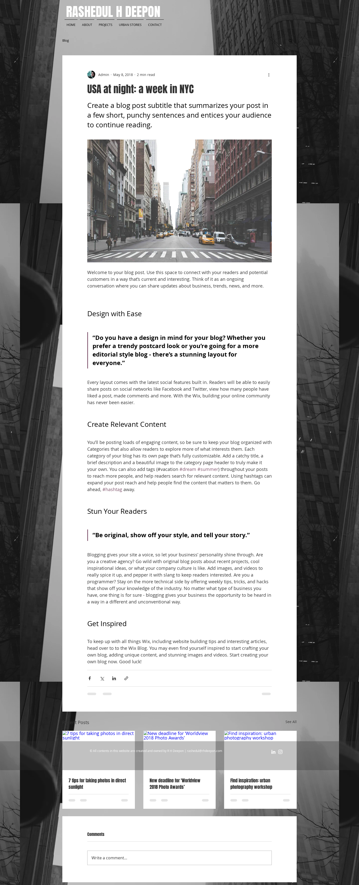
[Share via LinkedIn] (114, 678)
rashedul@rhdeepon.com (204, 751)
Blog (65, 40)
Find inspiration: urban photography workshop (251, 783)
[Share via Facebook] (89, 678)
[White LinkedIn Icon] (273, 752)
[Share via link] (126, 678)
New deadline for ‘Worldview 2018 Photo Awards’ (175, 783)
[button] (290, 40)
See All (291, 721)
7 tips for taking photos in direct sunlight (97, 783)
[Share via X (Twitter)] (101, 678)
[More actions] (269, 74)
